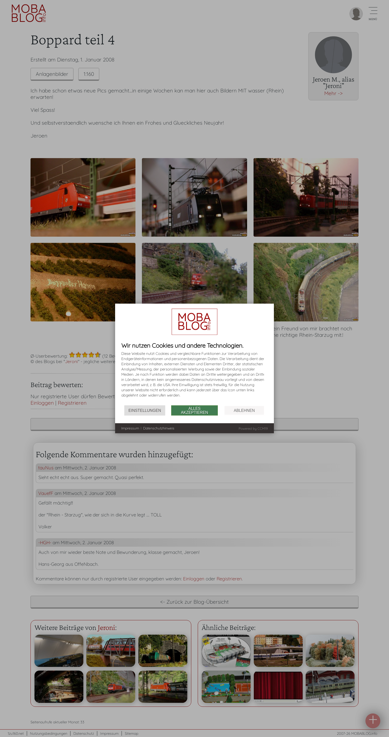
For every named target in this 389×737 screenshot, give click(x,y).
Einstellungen (145, 410)
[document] (194, 373)
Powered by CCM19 (253, 428)
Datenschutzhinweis (158, 428)
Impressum (130, 428)
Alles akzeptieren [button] (194, 410)
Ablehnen (244, 410)
